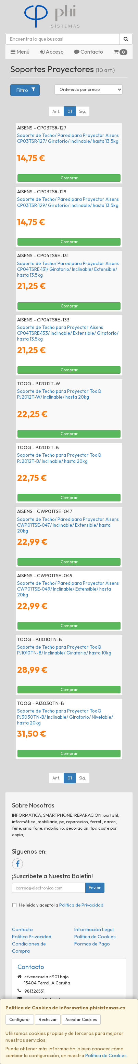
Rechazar (48, 1019)
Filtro (25, 90)
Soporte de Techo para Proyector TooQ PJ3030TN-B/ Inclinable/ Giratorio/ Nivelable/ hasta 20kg (65, 717)
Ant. (56, 111)
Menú (20, 51)
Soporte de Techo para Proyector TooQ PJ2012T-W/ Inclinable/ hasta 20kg (59, 394)
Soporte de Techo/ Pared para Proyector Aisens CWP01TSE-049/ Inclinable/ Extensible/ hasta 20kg (68, 589)
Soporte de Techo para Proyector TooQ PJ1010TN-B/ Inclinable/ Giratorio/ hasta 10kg (64, 649)
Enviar (95, 887)
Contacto (88, 51)
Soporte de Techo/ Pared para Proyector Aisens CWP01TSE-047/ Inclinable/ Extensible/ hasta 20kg (68, 525)
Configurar (19, 1019)
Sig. (82, 111)
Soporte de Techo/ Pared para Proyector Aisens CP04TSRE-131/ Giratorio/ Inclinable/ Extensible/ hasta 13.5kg (68, 269)
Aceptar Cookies (81, 1019)
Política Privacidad (31, 937)
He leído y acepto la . (61, 905)
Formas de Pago (92, 944)
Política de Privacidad (81, 905)
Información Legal (94, 929)
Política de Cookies (106, 1055)
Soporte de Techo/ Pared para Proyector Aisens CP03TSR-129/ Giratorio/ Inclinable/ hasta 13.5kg (68, 202)
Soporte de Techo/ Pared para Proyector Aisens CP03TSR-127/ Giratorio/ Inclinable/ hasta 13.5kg (68, 138)
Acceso (52, 51)
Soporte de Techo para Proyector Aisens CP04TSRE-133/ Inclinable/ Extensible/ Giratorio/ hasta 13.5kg (67, 333)
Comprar (69, 177)
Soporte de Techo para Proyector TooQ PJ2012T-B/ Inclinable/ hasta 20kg (59, 458)
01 (69, 111)
